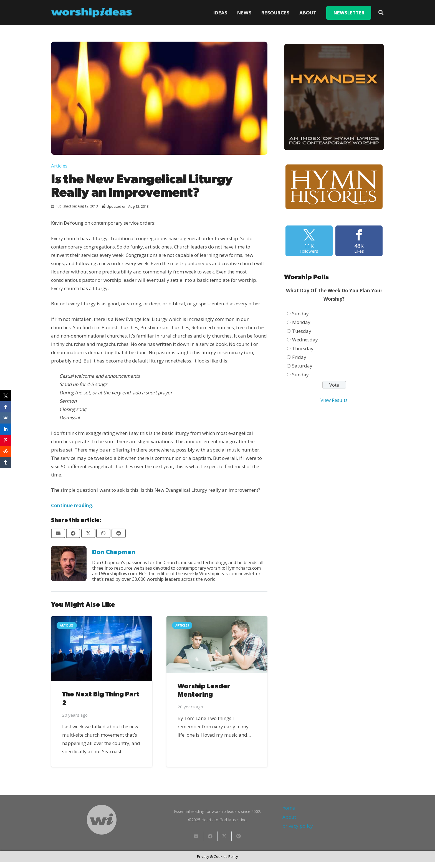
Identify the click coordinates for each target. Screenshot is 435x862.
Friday (299, 357)
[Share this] (73, 533)
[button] (380, 12)
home (288, 808)
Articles (59, 166)
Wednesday (305, 339)
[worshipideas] (91, 12)
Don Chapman (113, 552)
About (289, 817)
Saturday (302, 365)
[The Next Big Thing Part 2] (101, 648)
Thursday (302, 348)
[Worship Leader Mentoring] (217, 644)
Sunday (300, 313)
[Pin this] (239, 836)
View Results (334, 400)
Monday (301, 322)
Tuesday (301, 331)
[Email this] (58, 533)
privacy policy (297, 826)
